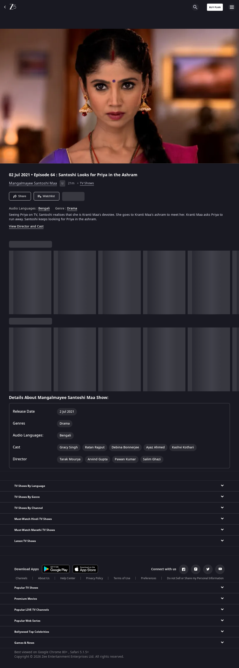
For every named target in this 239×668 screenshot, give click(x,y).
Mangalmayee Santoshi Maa (33, 183)
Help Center (67, 578)
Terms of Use (122, 578)
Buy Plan (215, 7)
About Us (44, 578)
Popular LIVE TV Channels (31, 609)
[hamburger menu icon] (231, 7)
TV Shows (87, 183)
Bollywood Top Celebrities (31, 631)
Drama (72, 208)
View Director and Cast (26, 226)
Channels (21, 578)
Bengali (44, 208)
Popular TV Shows (26, 587)
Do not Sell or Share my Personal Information (195, 578)
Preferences (148, 578)
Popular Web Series (27, 620)
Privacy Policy (94, 578)
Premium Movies (25, 598)
